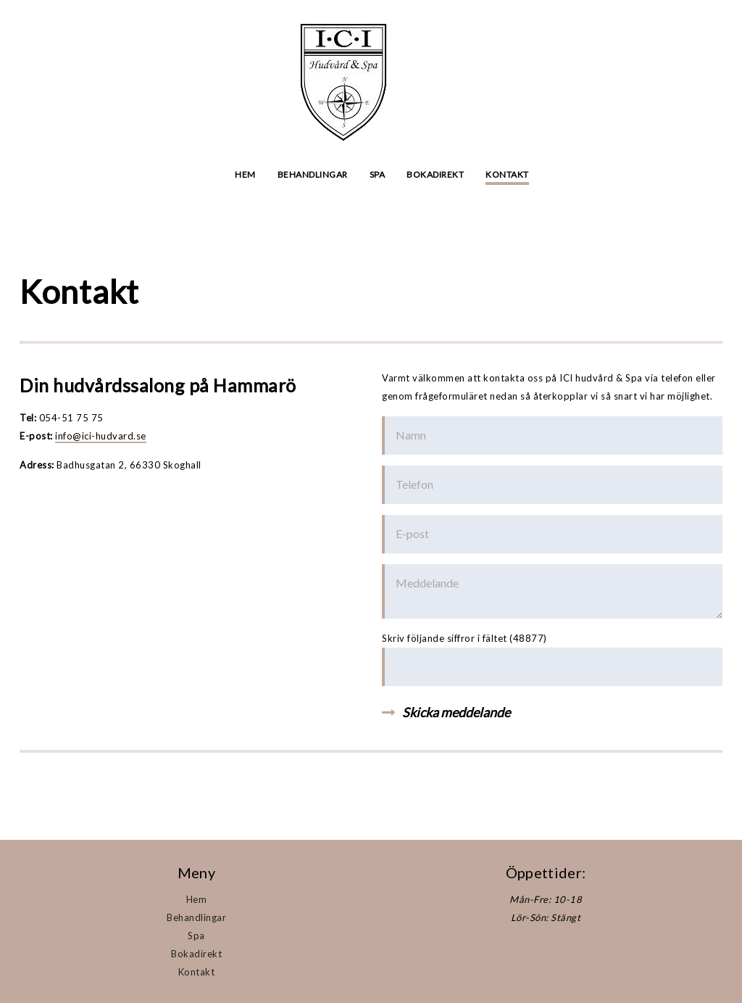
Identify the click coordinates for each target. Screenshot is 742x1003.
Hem (245, 174)
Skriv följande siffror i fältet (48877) (464, 638)
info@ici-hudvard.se (100, 436)
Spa (377, 174)
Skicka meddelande (456, 712)
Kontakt (507, 174)
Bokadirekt (435, 174)
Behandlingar (313, 174)
